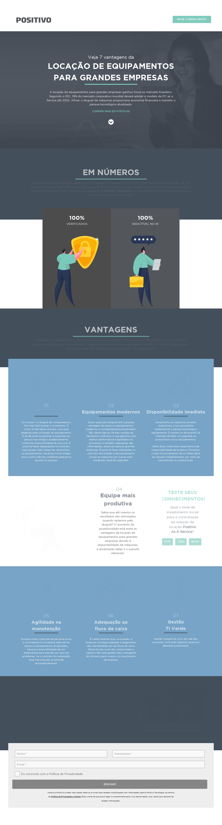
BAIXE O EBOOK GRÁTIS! (191, 10)
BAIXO (193, 532)
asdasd (34, 11)
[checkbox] (48, 765)
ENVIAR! (107, 775)
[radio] (165, 533)
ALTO (165, 532)
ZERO (178, 532)
